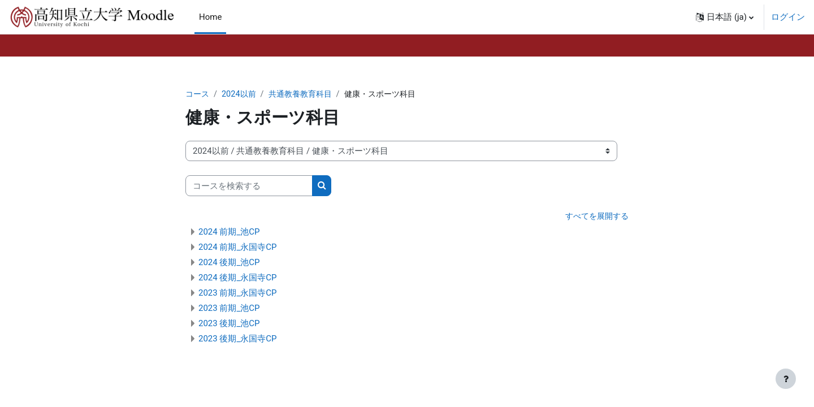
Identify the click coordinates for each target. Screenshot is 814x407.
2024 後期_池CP (228, 263)
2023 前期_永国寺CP (237, 293)
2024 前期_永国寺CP (237, 248)
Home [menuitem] (210, 17)
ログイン (788, 17)
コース (198, 94)
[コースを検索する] (249, 186)
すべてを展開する (595, 217)
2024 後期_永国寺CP (237, 278)
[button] (724, 17)
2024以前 (241, 94)
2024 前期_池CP (228, 232)
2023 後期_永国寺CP (237, 339)
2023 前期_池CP (228, 309)
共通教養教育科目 (306, 94)
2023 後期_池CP (228, 324)
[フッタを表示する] (786, 379)
